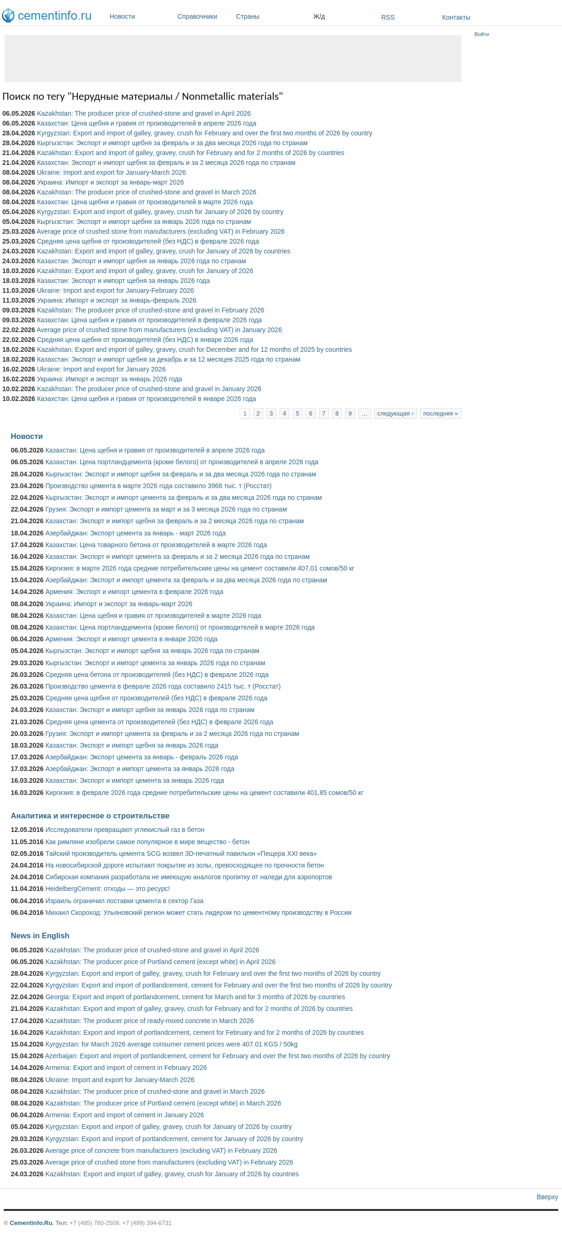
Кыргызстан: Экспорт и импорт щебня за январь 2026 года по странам (144, 221)
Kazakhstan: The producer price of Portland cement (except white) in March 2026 (163, 1103)
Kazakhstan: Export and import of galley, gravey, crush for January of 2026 (145, 271)
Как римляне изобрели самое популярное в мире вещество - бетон (147, 842)
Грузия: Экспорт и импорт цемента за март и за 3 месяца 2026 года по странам (166, 509)
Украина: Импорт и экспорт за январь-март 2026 (110, 182)
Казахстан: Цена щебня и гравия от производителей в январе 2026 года (146, 398)
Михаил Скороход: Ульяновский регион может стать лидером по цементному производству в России (198, 912)
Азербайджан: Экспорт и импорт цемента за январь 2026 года (140, 768)
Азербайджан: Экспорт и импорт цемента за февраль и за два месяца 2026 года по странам (186, 580)
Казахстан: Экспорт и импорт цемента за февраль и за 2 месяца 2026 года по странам (177, 556)
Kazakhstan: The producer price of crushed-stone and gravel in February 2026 (150, 310)
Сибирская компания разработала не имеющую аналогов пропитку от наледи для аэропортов (188, 877)
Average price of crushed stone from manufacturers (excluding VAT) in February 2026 (161, 231)
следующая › (395, 413)
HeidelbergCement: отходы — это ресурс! (107, 888)
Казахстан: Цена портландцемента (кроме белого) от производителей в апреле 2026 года (181, 462)
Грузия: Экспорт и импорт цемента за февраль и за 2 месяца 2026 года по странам (172, 733)
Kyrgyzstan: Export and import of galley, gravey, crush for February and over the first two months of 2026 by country (204, 133)
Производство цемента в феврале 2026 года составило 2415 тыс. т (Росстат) (163, 686)
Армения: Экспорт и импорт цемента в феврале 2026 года (134, 591)
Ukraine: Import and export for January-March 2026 (111, 172)
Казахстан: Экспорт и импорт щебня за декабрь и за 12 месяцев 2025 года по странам (168, 359)
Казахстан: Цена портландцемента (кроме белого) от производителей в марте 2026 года (180, 627)
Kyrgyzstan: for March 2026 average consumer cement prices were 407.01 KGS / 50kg (171, 1044)
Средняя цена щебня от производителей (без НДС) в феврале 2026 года (148, 241)
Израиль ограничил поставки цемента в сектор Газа (124, 901)
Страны (272, 16)
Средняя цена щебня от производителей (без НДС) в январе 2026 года (145, 339)
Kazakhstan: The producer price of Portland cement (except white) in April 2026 (160, 961)
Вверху (547, 1197)
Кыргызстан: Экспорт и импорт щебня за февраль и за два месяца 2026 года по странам (172, 143)
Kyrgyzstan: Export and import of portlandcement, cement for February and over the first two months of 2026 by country (218, 985)
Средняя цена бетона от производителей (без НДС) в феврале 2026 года (157, 674)
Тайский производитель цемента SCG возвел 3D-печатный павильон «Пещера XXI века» (181, 853)
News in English (40, 935)
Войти (481, 34)
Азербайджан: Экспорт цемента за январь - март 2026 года (135, 533)
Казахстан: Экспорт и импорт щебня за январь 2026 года (123, 280)
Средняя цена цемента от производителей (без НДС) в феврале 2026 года (159, 722)
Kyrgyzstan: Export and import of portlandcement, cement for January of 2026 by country (174, 1139)
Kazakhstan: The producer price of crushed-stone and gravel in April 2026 (144, 113)
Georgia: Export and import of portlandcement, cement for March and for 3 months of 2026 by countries (195, 997)
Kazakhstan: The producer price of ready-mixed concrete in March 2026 (149, 1020)
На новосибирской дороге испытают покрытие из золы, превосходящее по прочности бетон (184, 865)
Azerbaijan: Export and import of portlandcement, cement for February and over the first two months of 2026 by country (217, 1056)
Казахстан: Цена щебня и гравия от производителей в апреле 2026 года (146, 123)
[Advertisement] (233, 58)
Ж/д (319, 16)
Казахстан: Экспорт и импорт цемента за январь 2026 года (134, 780)
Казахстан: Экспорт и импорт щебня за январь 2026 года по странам (141, 261)
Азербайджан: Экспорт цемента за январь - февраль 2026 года (141, 757)
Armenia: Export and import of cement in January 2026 (124, 1115)
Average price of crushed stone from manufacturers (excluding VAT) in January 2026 (159, 330)
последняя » (440, 413)
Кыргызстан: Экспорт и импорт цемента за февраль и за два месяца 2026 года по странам (183, 497)
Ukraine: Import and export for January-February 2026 (115, 290)
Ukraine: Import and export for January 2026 (101, 369)
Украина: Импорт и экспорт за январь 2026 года (109, 379)
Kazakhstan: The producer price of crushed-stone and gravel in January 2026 (149, 389)
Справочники (204, 16)
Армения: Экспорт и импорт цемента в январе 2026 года (131, 639)
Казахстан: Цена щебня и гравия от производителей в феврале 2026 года (149, 320)
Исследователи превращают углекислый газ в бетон (125, 829)
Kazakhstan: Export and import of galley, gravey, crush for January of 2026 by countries (163, 251)
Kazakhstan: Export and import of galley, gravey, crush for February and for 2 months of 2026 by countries (190, 152)
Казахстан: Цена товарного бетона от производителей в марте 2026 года (156, 545)
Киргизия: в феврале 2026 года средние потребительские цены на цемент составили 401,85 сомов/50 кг (204, 792)
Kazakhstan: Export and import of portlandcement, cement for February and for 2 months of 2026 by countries (204, 1032)
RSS (388, 17)
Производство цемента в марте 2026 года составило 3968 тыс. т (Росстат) (158, 486)
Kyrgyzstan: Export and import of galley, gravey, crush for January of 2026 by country (160, 211)
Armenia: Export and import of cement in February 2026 (126, 1067)
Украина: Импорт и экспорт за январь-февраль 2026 (116, 300)
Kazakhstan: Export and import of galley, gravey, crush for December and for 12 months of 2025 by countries (194, 349)
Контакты (456, 17)
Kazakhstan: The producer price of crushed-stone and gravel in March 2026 (146, 192)
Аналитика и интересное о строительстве (90, 815)
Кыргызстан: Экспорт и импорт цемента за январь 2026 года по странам (155, 663)
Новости (141, 16)
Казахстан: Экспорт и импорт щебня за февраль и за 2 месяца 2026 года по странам (166, 162)
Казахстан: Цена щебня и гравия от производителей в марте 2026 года (145, 202)
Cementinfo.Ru (31, 1222)
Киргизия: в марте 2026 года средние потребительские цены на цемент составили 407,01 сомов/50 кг (200, 568)
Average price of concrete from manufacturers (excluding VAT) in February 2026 (161, 1150)
